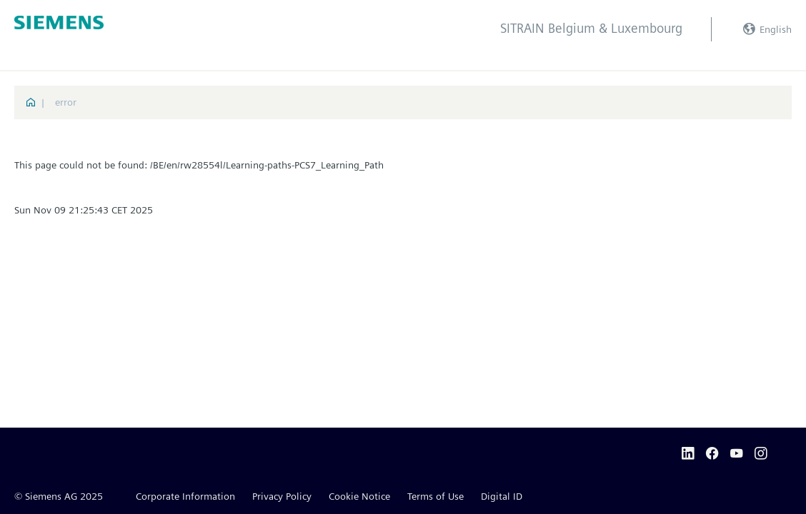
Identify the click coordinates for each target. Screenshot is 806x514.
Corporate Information (185, 496)
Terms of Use (435, 496)
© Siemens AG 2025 (58, 496)
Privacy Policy (282, 496)
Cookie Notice (359, 496)
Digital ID (501, 496)
